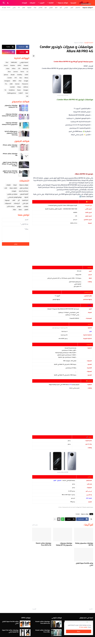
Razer (19, 90)
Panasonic (25, 84)
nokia (7, 68)
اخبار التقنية (25, 200)
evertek (12, 87)
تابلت (5, 188)
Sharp (19, 87)
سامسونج (77, 7)
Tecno (22, 71)
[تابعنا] (4, 7)
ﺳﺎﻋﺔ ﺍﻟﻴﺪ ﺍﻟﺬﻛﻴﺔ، (23, 191)
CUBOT (21, 93)
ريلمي (14, 7)
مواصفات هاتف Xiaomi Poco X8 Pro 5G (43, 544)
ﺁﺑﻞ (19, 200)
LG (27, 71)
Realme (12, 65)
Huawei (26, 65)
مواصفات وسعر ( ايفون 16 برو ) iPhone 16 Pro (10, 171)
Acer (26, 93)
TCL (6, 84)
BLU (21, 77)
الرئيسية (73, 3)
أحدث (90, 609)
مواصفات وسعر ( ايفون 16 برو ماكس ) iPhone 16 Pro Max (9, 164)
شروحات (24, 3)
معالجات (26, 206)
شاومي (66, 7)
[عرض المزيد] (55, 519)
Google (26, 81)
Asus (9, 71)
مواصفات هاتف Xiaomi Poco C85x (42, 631)
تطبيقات (32, 3)
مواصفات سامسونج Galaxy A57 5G (84, 544)
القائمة (51, 3)
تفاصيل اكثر (84, 627)
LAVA (11, 84)
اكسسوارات (8, 203)
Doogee (25, 90)
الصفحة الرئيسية (88, 43)
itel (27, 96)
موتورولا (29, 7)
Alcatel (12, 74)
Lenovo (15, 71)
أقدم (34, 609)
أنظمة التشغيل (24, 194)
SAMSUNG (14, 62)
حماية (20, 209)
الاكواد (26, 197)
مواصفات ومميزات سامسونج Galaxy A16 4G (9, 123)
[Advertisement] (47, 25)
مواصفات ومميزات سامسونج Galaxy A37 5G (64, 544)
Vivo (7, 62)
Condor (78, 514)
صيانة (14, 209)
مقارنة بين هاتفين (12, 194)
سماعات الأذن (10, 206)
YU (5, 90)
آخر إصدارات (17, 203)
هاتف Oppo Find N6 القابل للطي (84, 564)
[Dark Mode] (8, 3)
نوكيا (35, 7)
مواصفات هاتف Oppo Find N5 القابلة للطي (10, 631)
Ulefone (25, 87)
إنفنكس (40, 7)
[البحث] (4, 3)
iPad (20, 81)
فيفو (56, 7)
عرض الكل (35, 524)
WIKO (14, 81)
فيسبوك (7, 200)
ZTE (19, 7)
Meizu (26, 77)
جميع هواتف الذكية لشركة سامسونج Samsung (11, 133)
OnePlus (7, 7)
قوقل (23, 7)
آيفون (71, 7)
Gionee (17, 84)
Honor (6, 65)
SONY (26, 74)
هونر (46, 7)
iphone (6, 74)
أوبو (61, 7)
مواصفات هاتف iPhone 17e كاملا (10, 146)
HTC (16, 77)
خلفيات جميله (13, 188)
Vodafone (12, 90)
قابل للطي (25, 203)
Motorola (25, 68)
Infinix (13, 68)
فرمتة (15, 185)
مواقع (19, 206)
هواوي (51, 7)
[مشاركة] (33, 55)
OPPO (19, 65)
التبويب (42, 3)
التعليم (26, 209)
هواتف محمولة (63, 3)
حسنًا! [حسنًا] (78, 631)
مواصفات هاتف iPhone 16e (10, 154)
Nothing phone (11, 93)
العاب (13, 200)
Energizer (7, 81)
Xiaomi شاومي (24, 62)
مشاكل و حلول (24, 188)
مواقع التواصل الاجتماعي (15, 197)
